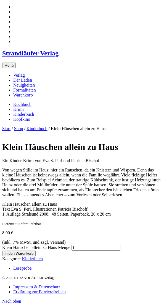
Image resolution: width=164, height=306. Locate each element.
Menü (9, 65)
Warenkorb (23, 95)
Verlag (19, 75)
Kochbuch (22, 104)
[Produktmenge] (96, 248)
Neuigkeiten (24, 85)
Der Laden (22, 80)
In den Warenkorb (18, 253)
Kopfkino (21, 119)
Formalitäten (24, 90)
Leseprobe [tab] (22, 268)
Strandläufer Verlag (30, 53)
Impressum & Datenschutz (36, 286)
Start (6, 128)
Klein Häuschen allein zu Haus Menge (36, 247)
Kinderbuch (23, 114)
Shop (18, 128)
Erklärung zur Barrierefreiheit (39, 291)
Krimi (18, 109)
